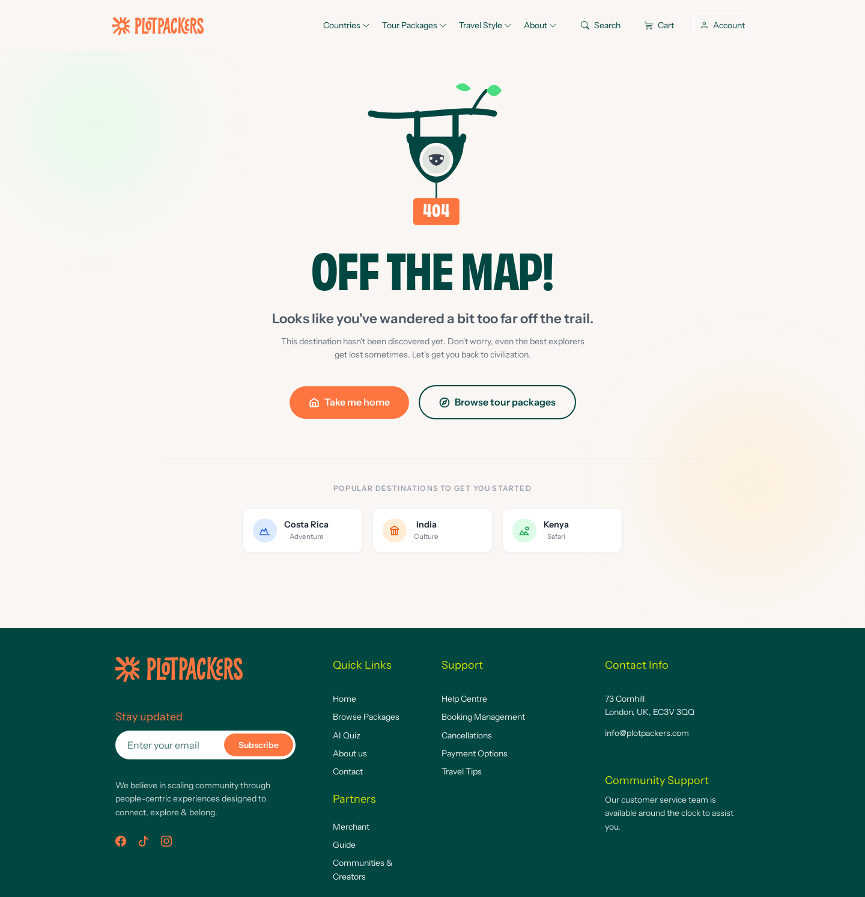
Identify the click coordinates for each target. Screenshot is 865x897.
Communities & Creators (363, 869)
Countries (346, 25)
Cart (659, 25)
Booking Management (483, 716)
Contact (348, 771)
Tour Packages (414, 25)
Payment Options (475, 753)
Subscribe (258, 745)
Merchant (351, 826)
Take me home (349, 402)
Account (722, 25)
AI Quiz (346, 735)
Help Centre (464, 698)
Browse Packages (366, 716)
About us (350, 753)
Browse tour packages (497, 402)
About (540, 25)
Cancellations (467, 735)
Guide (344, 844)
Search (601, 25)
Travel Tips (462, 771)
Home (344, 698)
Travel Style (485, 25)
